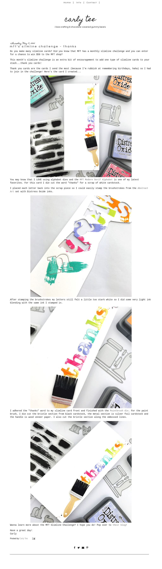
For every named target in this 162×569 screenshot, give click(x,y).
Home (67, 3)
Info (78, 3)
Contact (92, 3)
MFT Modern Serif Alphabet (95, 179)
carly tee (80, 19)
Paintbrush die (119, 410)
